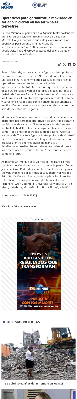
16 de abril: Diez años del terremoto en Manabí (33, 383)
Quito (16, 206)
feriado (6, 206)
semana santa (29, 206)
